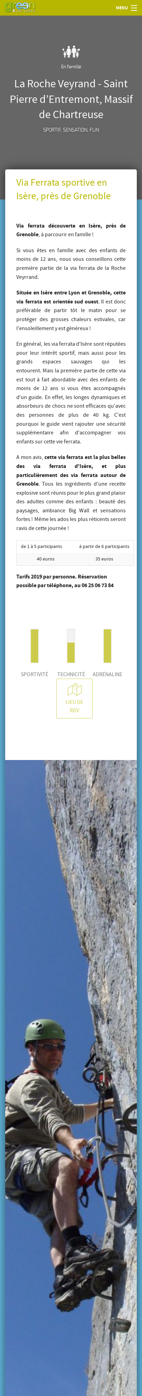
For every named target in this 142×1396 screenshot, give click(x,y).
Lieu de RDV (74, 698)
